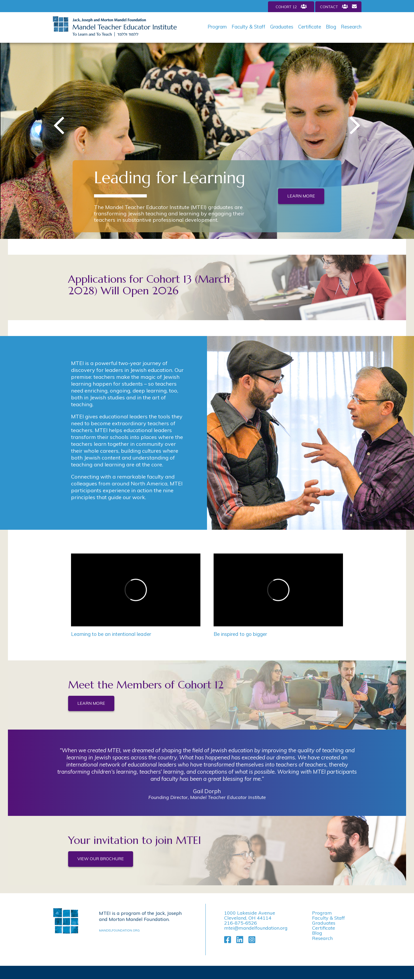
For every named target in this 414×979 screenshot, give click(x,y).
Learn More (301, 195)
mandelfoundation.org (119, 930)
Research (351, 26)
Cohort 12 (291, 6)
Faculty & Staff (248, 26)
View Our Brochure (100, 858)
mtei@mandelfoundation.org (256, 928)
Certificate (309, 26)
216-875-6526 (240, 923)
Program (217, 26)
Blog (331, 26)
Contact (338, 6)
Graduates (281, 26)
